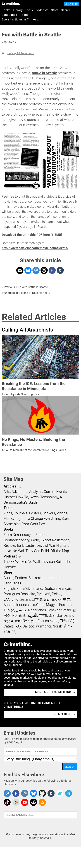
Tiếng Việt (67, 621)
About (24, 15)
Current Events (55, 491)
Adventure (20, 491)
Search (66, 10)
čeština (38, 605)
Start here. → (64, 714)
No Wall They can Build (46, 561)
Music (8, 518)
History (9, 497)
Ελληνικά (11, 599)
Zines (8, 513)
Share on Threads (44, 270)
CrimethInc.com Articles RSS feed (42, 802)
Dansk (68, 615)
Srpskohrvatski (59, 610)
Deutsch (50, 588)
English (9, 588)
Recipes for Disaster (19, 545)
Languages (9, 15)
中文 (66, 599)
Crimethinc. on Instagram (24, 793)
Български (53, 599)
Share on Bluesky (28, 270)
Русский (43, 594)
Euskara (65, 605)
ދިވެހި (18, 626)
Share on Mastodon (36, 270)
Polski (56, 594)
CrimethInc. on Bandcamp (59, 793)
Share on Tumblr (60, 270)
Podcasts (42, 10)
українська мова (44, 621)
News (34, 497)
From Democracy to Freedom (26, 535)
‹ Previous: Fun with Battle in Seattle (25, 287)
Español (22, 588)
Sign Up (69, 766)
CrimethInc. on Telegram (68, 793)
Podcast (10, 556)
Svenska (55, 615)
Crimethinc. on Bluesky (33, 793)
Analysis (35, 491)
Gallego (28, 626)
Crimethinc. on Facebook (16, 793)
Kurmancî (43, 626)
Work (35, 540)
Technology (49, 497)
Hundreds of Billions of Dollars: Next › (26, 293)
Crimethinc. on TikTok (7, 802)
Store (54, 10)
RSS (19, 487)
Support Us (71, 4)
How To (22, 497)
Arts (7, 491)
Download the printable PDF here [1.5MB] (32, 235)
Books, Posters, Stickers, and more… (32, 578)
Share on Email (19, 270)
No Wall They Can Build (31, 551)
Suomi (25, 599)
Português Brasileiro (19, 594)
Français (65, 588)
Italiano (36, 588)
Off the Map (59, 551)
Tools (29, 10)
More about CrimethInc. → (55, 692)
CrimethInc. (11, 3)
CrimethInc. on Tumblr (51, 793)
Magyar (52, 605)
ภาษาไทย (22, 621)
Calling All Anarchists (20, 53)
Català (9, 626)
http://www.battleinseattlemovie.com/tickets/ (35, 248)
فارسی (21, 610)
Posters (35, 513)
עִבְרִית (8, 621)
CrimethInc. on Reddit (33, 802)
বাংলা (43, 615)
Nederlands (37, 610)
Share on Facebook (52, 270)
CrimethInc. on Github (42, 793)
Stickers (49, 513)
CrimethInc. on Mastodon (7, 793)
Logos (19, 518)
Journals (20, 513)
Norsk (57, 626)
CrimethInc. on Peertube (16, 802)
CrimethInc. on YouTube (24, 802)
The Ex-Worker (15, 561)
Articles (10, 486)
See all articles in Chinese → (22, 19)
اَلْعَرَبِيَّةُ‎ (32, 615)
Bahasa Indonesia (18, 605)
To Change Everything (43, 518)
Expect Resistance (55, 540)
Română (19, 615)
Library (18, 10)
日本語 (37, 599)
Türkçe (9, 610)
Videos (62, 513)
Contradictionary (16, 540)
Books (6, 10)
